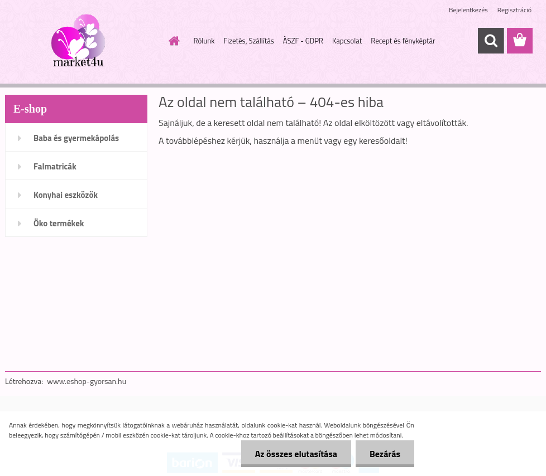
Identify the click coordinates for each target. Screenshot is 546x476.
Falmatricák (54, 166)
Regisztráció (514, 9)
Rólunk (204, 40)
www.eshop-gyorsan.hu (86, 381)
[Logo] (82, 41)
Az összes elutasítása (296, 453)
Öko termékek (58, 223)
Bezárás (385, 453)
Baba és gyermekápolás (76, 138)
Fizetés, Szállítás (248, 40)
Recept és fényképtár (403, 40)
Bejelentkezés (468, 9)
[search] (491, 41)
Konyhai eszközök (65, 194)
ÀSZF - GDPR (303, 40)
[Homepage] (172, 41)
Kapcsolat (347, 40)
